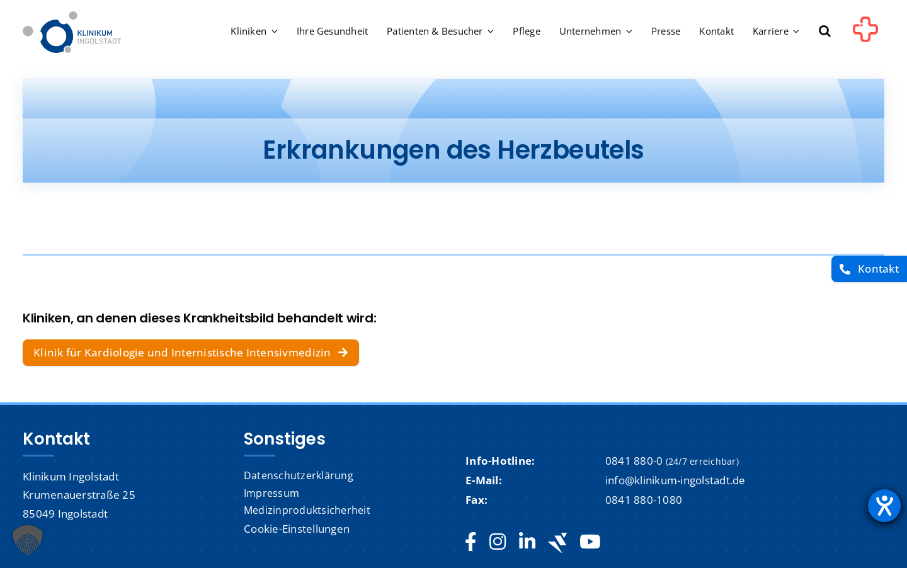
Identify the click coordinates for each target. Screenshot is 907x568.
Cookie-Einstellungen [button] (297, 528)
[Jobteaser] (557, 542)
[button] (824, 32)
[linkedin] (527, 542)
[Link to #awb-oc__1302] (865, 34)
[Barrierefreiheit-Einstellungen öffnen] (884, 505)
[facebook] (471, 542)
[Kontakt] (869, 269)
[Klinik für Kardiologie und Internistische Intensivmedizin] (191, 352)
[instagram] (497, 542)
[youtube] (589, 542)
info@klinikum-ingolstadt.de (675, 480)
